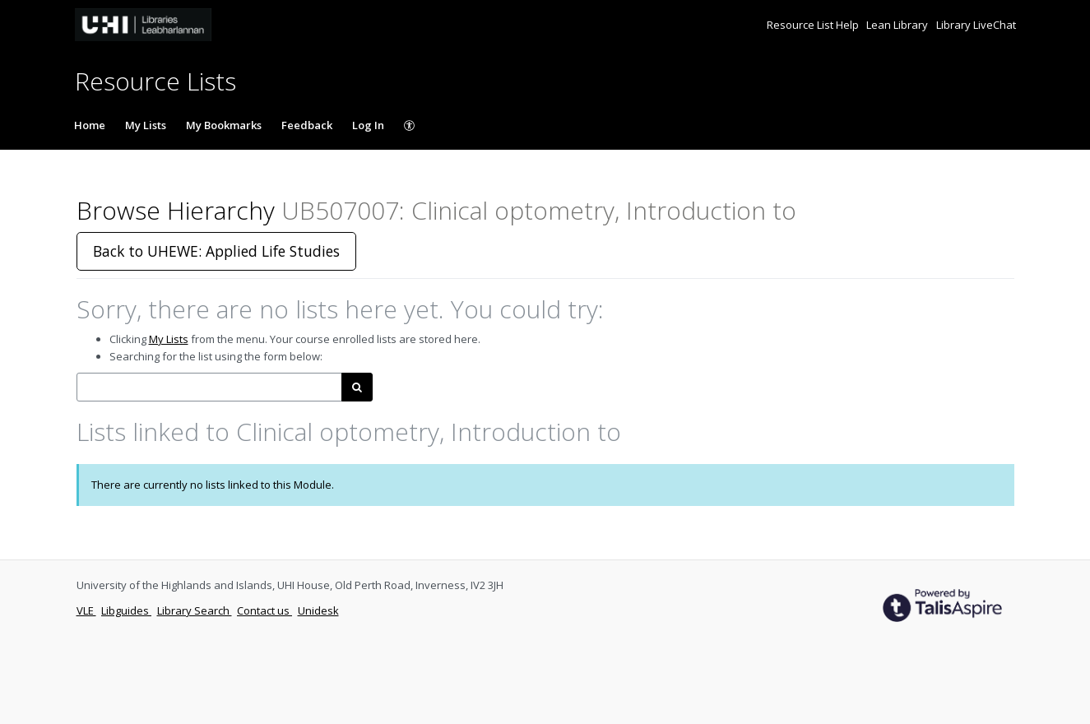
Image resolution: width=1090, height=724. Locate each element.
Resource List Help (814, 24)
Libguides (126, 610)
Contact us (264, 610)
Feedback (306, 125)
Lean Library (898, 24)
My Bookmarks (224, 125)
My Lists (145, 125)
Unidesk (318, 610)
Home (89, 125)
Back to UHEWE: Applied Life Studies (216, 251)
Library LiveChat (976, 24)
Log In (368, 125)
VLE (86, 610)
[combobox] (209, 387)
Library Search (194, 610)
